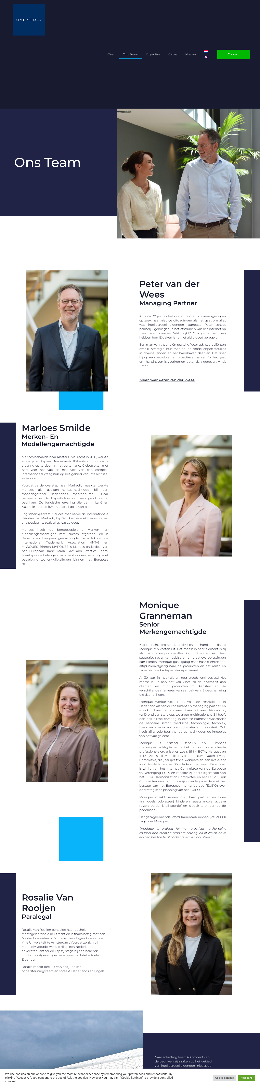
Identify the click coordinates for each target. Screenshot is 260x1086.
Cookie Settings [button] (224, 1077)
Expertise (153, 54)
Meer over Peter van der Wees (167, 380)
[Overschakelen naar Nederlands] (206, 51)
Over (111, 54)
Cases (172, 54)
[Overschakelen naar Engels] (206, 57)
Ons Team (130, 54)
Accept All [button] (246, 1077)
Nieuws (190, 54)
